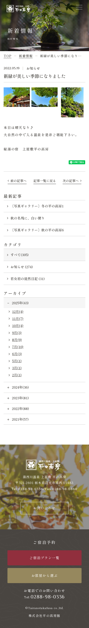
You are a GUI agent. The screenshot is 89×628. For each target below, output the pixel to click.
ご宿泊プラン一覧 (44, 557)
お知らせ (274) (21, 266)
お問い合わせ (44, 508)
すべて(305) (19, 254)
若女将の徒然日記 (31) (27, 278)
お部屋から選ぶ (44, 575)
